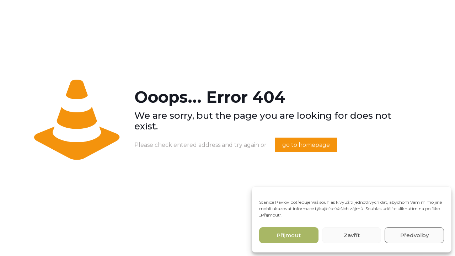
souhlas (327, 202)
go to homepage (306, 145)
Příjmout (289, 235)
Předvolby (414, 235)
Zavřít (352, 235)
